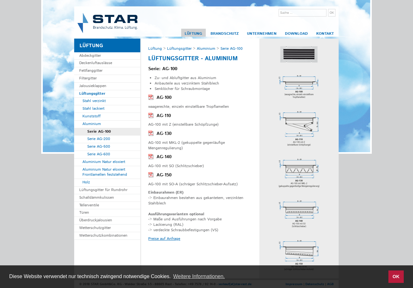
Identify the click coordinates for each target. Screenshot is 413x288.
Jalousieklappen (92, 86)
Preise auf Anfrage (164, 238)
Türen (84, 212)
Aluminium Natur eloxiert (103, 162)
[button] (381, 276)
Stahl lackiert (93, 108)
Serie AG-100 (99, 131)
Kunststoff (91, 116)
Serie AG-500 (98, 146)
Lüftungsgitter (92, 93)
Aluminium (91, 124)
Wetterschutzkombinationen (103, 235)
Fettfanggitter (91, 70)
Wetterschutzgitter (95, 228)
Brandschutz (224, 33)
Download (296, 33)
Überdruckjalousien (95, 220)
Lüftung (193, 33)
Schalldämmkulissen (96, 197)
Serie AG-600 (98, 154)
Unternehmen (262, 33)
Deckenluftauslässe (95, 63)
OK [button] (396, 276)
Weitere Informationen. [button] (199, 276)
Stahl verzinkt (94, 101)
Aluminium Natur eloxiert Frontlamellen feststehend (104, 172)
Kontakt (325, 33)
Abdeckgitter (90, 55)
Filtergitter (88, 78)
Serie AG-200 (98, 139)
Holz (86, 182)
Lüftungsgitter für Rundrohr (103, 190)
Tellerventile (89, 205)
